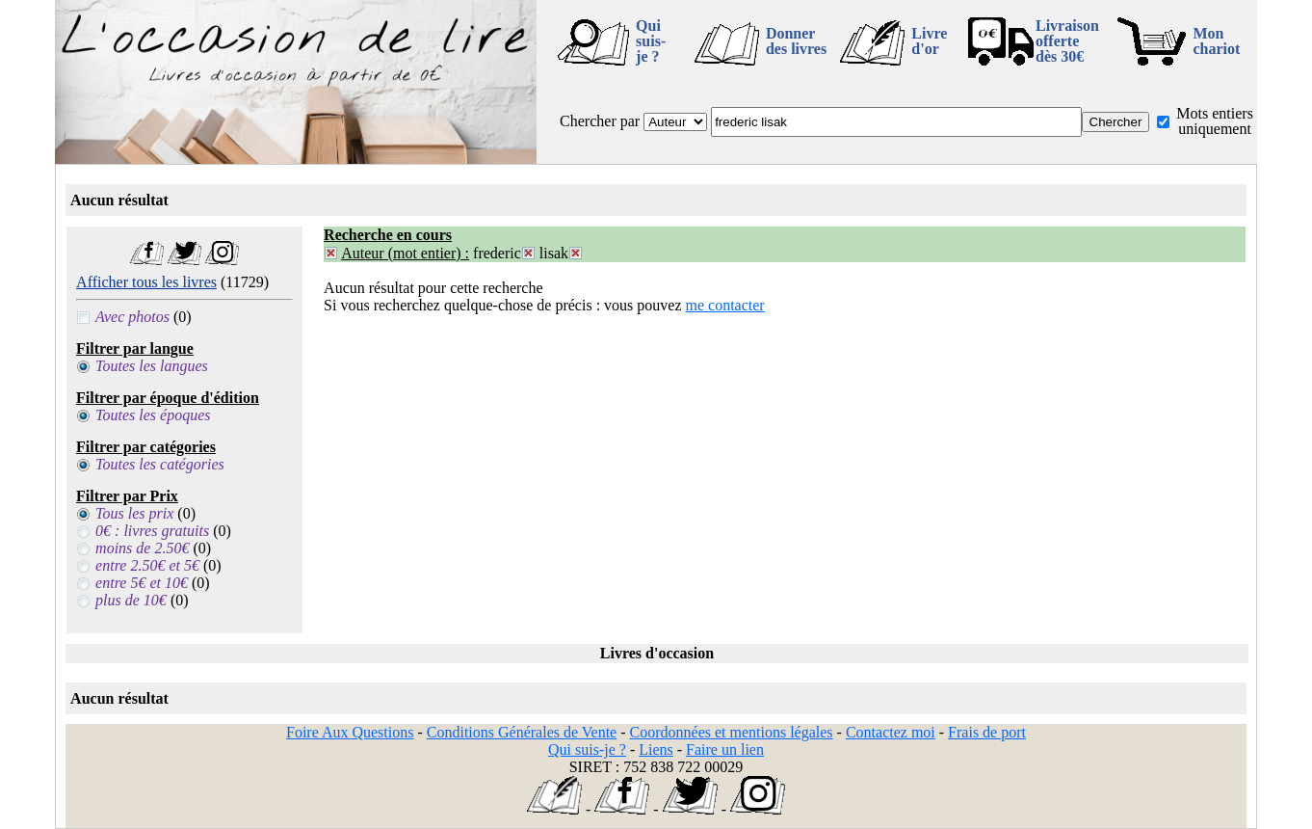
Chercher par (600, 121)
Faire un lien (725, 749)
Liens (656, 749)
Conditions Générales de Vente (522, 732)
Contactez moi (890, 732)
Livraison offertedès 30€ (1067, 41)
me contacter (725, 305)
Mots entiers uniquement (1214, 121)
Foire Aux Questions (349, 732)
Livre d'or (929, 41)
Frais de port (987, 732)
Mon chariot (1216, 41)
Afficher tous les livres (146, 282)
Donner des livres (796, 41)
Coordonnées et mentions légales (731, 732)
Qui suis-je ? (651, 41)
